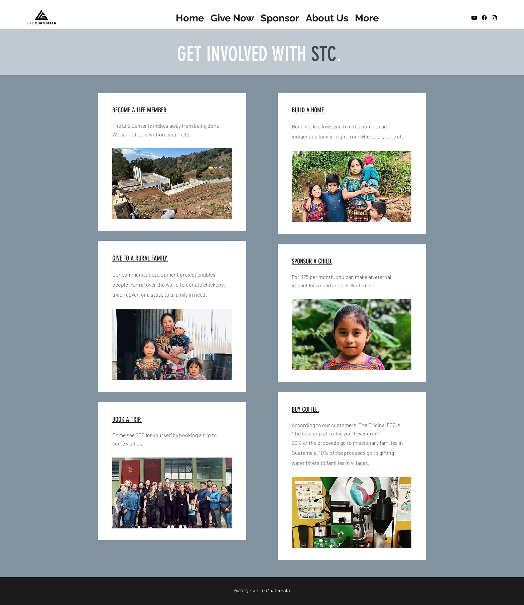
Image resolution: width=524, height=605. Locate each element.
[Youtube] (474, 17)
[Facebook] (484, 17)
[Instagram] (494, 17)
